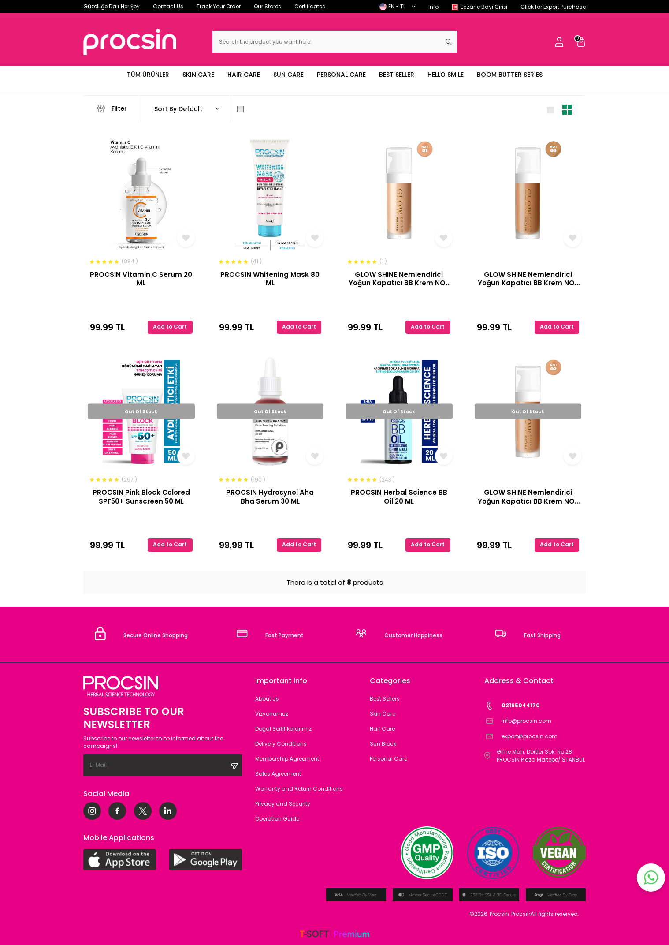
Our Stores (267, 6)
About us (267, 698)
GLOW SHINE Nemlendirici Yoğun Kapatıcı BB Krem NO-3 (528, 279)
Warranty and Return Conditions (299, 788)
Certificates (309, 6)
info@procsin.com (517, 721)
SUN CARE (288, 74)
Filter (112, 109)
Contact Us (168, 6)
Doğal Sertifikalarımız (283, 728)
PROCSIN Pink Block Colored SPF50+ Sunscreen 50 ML (141, 496)
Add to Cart (170, 326)
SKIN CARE (198, 74)
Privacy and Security (282, 803)
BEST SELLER (396, 74)
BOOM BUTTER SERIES (510, 74)
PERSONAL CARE (341, 74)
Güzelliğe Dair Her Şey (111, 6)
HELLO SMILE (445, 74)
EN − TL (397, 6)
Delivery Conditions (281, 743)
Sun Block (383, 743)
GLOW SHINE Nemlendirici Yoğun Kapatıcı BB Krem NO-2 (528, 496)
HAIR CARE (243, 74)
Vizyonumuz (271, 713)
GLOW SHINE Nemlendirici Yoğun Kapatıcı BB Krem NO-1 (399, 279)
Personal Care (388, 758)
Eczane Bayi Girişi (484, 7)
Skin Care (382, 713)
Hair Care (382, 728)
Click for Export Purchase (553, 7)
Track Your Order (219, 6)
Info (433, 7)
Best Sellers (385, 698)
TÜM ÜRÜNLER (148, 74)
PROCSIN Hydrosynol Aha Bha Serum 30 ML (270, 496)
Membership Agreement (287, 758)
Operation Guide (277, 818)
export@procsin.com (521, 736)
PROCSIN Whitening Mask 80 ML (270, 279)
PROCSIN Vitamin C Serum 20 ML (141, 279)
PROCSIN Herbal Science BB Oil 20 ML (399, 496)
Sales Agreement (278, 773)
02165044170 (512, 706)
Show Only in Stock (272, 109)
